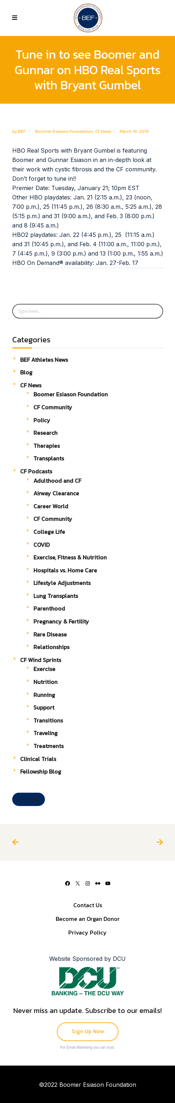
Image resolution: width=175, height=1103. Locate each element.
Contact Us (87, 905)
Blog (26, 372)
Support (43, 707)
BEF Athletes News (44, 359)
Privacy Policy (87, 932)
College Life (49, 531)
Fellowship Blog (40, 771)
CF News (103, 131)
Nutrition (45, 681)
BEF (22, 131)
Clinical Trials (38, 759)
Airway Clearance (56, 493)
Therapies (46, 445)
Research (45, 432)
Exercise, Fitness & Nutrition (70, 557)
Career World (50, 506)
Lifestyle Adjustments (62, 582)
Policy (41, 420)
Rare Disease (50, 634)
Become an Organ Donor (88, 918)
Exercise (44, 669)
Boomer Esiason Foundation (64, 131)
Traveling (45, 733)
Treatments (48, 746)
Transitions (48, 720)
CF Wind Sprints (40, 660)
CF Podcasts (36, 471)
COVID (41, 544)
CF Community (52, 407)
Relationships (51, 647)
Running (44, 694)
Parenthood (49, 608)
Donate (28, 799)
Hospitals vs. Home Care (65, 570)
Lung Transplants (55, 595)
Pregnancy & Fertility (61, 621)
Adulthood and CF (57, 480)
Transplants (48, 458)
